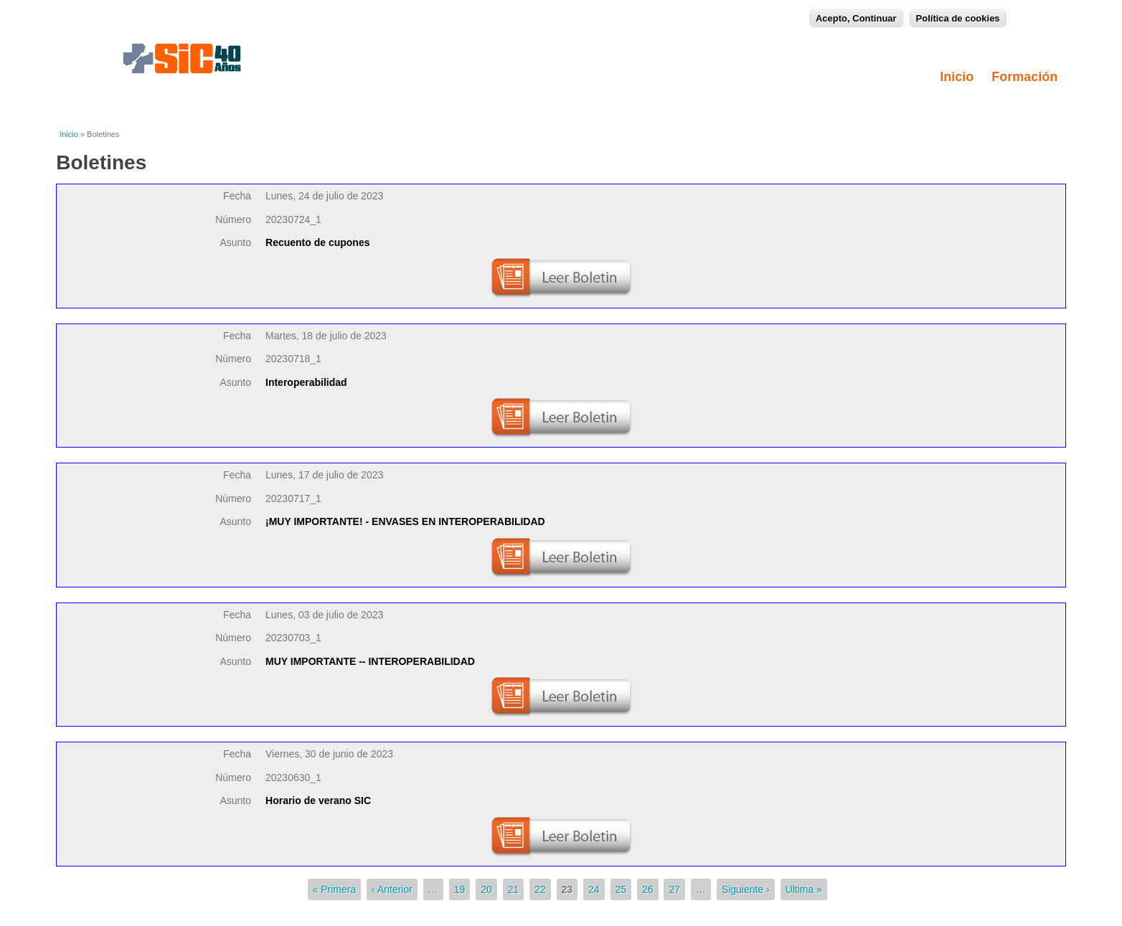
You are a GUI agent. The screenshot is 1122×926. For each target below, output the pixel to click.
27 (674, 889)
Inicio (957, 77)
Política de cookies (958, 16)
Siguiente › (746, 889)
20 (486, 889)
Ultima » (804, 889)
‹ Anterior (392, 889)
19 (460, 889)
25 (621, 889)
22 (540, 889)
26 (648, 889)
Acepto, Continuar (856, 16)
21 (513, 889)
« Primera (335, 889)
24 (594, 889)
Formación (1028, 77)
